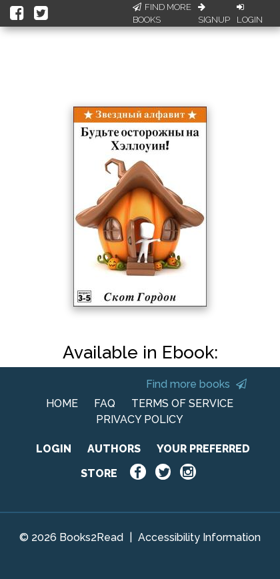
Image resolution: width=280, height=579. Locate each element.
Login (250, 14)
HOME (62, 403)
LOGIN (53, 448)
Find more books (196, 384)
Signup (214, 14)
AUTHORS (114, 448)
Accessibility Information (199, 537)
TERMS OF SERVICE (182, 403)
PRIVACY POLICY (139, 419)
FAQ (104, 403)
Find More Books (162, 13)
